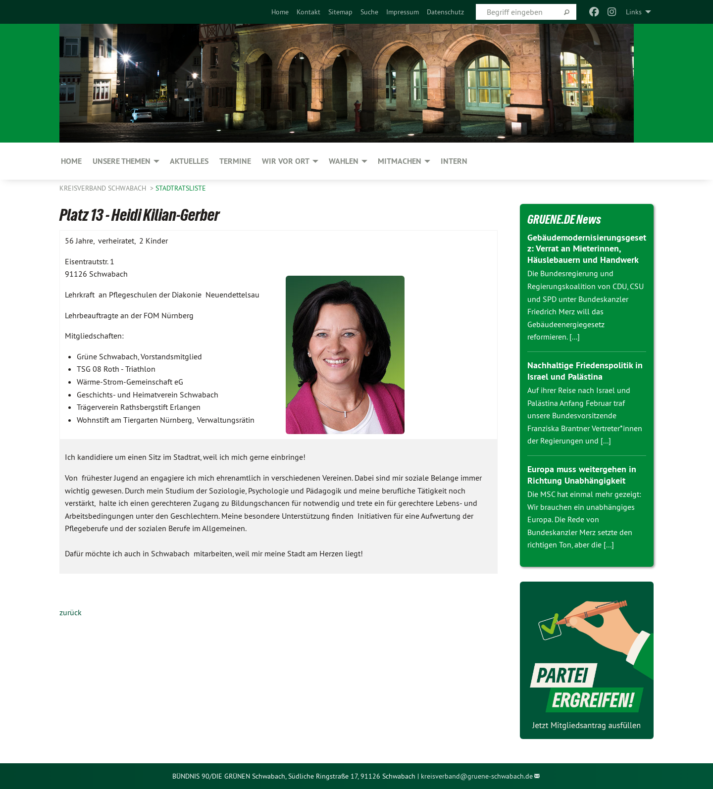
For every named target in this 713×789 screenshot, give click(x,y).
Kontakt (308, 11)
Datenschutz (445, 11)
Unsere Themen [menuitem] (122, 161)
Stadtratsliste (180, 188)
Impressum (402, 11)
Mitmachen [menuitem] (399, 161)
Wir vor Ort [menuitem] (285, 161)
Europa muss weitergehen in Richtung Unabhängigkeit (581, 474)
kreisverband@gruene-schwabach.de (477, 776)
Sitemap (340, 11)
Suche (369, 11)
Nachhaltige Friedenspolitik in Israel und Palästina (585, 370)
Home (280, 11)
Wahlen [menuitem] (343, 161)
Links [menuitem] (634, 11)
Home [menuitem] (71, 161)
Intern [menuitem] (454, 161)
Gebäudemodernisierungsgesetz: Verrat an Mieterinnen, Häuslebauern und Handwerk (586, 248)
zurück (70, 612)
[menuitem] (280, 12)
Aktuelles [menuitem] (189, 161)
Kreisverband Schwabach (103, 188)
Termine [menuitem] (235, 161)
